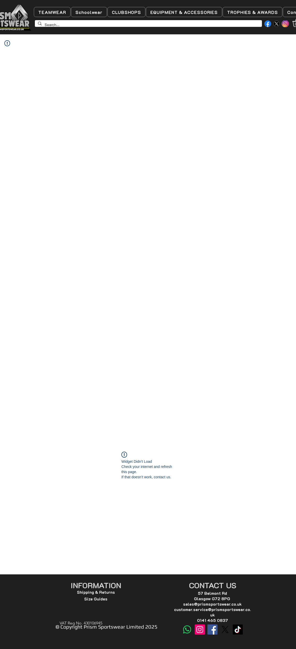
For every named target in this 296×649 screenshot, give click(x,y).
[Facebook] (212, 629)
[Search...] (148, 24)
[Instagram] (200, 629)
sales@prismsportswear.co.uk (212, 604)
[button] (52, 12)
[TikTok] (238, 629)
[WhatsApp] (187, 629)
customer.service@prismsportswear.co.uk (212, 612)
